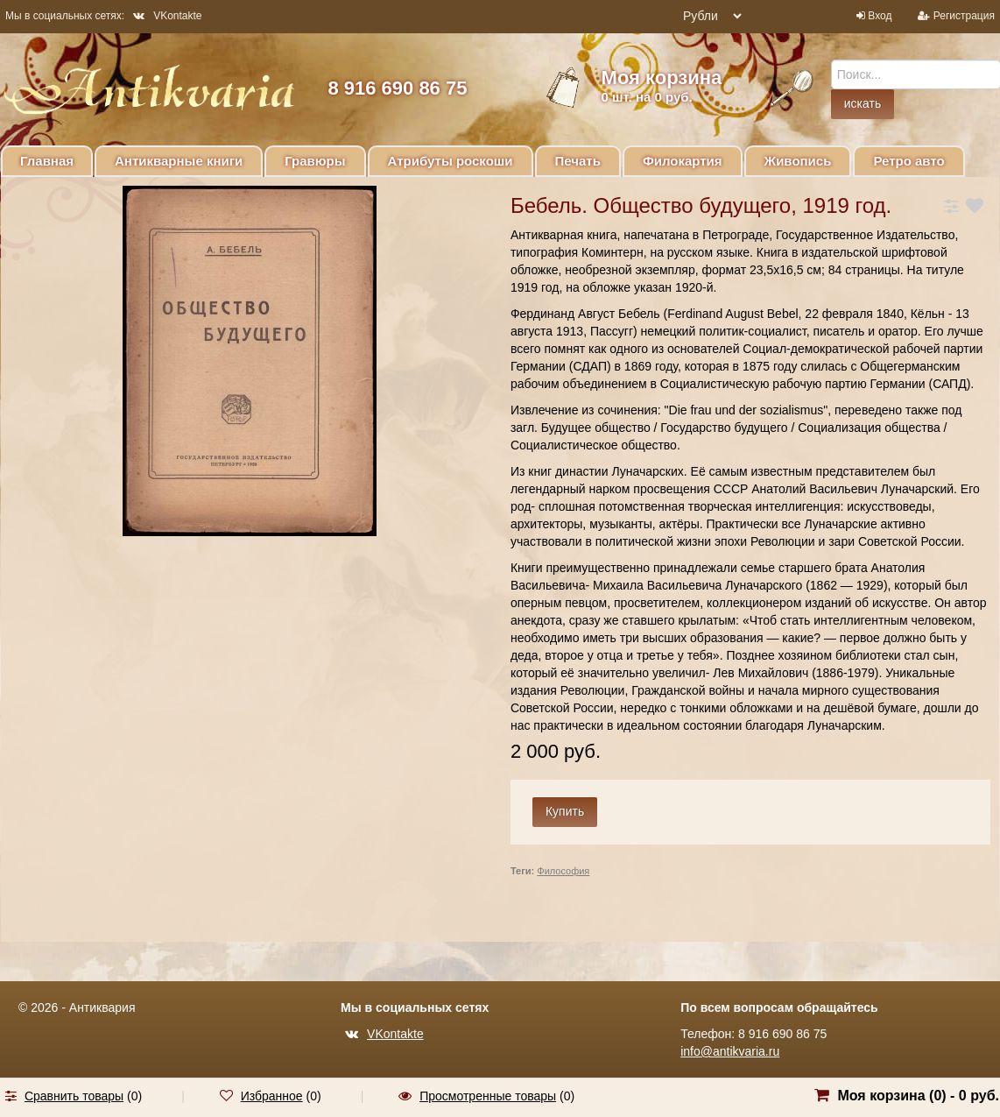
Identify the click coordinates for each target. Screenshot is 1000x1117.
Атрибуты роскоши (450, 160)
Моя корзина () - (918, 1095)
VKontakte (167, 16)
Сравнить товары (74, 1096)
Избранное (272, 1096)
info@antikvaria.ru (729, 1051)
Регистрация (964, 16)
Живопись (798, 160)
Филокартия (682, 160)
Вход (879, 16)
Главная (47, 160)
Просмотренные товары (487, 1096)
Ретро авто (908, 160)
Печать (578, 160)
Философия (563, 871)
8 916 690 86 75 (397, 88)
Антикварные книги (179, 160)
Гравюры (315, 160)
